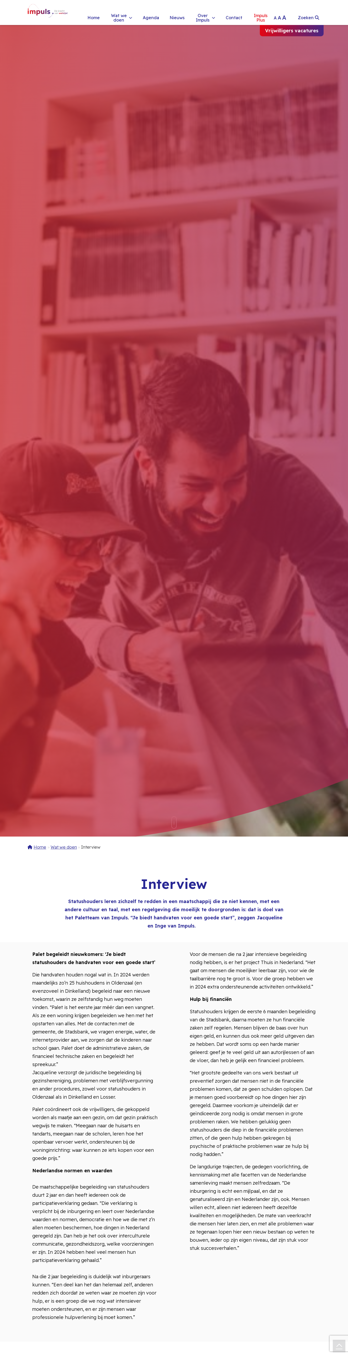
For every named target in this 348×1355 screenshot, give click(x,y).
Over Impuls (202, 17)
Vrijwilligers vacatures (291, 31)
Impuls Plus (260, 17)
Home (93, 17)
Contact (234, 17)
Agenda (151, 17)
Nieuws (177, 17)
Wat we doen (119, 17)
